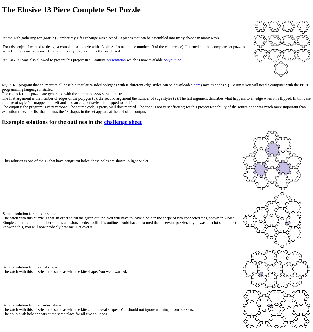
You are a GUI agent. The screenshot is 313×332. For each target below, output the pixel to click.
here (197, 85)
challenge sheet (123, 122)
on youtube (172, 60)
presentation (116, 60)
